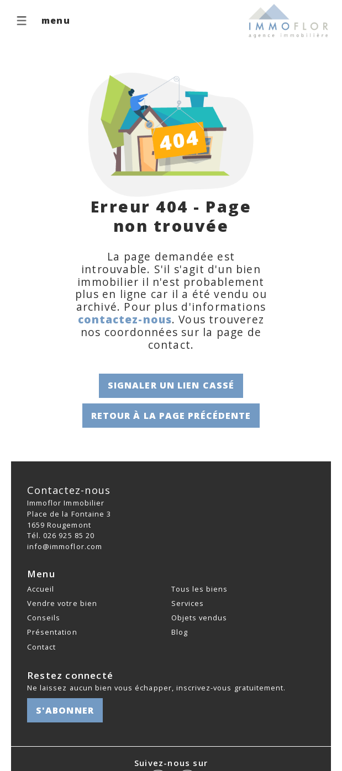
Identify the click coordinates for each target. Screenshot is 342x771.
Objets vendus (199, 618)
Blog (179, 632)
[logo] (288, 21)
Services (187, 603)
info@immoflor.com (64, 546)
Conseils (43, 618)
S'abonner (65, 710)
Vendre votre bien (62, 603)
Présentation (52, 632)
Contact (41, 647)
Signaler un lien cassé (171, 385)
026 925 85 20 (68, 535)
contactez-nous (125, 319)
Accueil (40, 589)
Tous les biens (199, 589)
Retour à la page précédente (171, 416)
